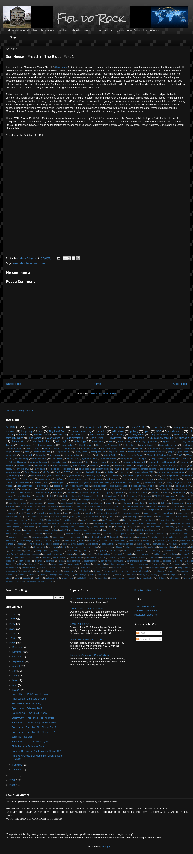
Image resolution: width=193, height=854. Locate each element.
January (17, 769)
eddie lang (14, 475)
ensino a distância (34, 544)
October (17, 656)
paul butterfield (73, 561)
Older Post (180, 383)
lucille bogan (149, 489)
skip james (184, 448)
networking (97, 510)
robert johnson (136, 438)
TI (141, 527)
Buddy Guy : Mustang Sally (26, 703)
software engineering (130, 513)
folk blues (173, 544)
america (27, 530)
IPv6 (52, 496)
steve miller (124, 571)
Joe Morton (94, 520)
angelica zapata (41, 530)
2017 (12, 619)
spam (147, 431)
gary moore (37, 475)
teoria (92, 575)
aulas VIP (64, 530)
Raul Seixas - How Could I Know (29, 713)
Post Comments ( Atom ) (104, 393)
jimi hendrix (184, 451)
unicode (26, 578)
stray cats (172, 571)
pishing (134, 431)
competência (58, 537)
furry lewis (77, 462)
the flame (87, 455)
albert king (130, 445)
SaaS (180, 455)
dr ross (82, 540)
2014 (12, 633)
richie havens (54, 513)
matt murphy (69, 510)
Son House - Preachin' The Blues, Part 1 (33, 732)
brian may (133, 500)
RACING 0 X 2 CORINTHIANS (86, 608)
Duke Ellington (32, 472)
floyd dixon (152, 503)
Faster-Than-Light (23, 496)
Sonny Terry (81, 451)
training (154, 575)
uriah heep (38, 578)
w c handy (188, 458)
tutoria (8, 578)
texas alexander (88, 448)
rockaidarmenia (28, 568)
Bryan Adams (11, 520)
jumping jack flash (158, 506)
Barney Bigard (132, 517)
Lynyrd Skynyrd (148, 520)
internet (116, 506)
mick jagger (84, 510)
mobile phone (159, 554)
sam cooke (117, 568)
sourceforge (69, 571)
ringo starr (119, 492)
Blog (13, 37)
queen (30, 513)
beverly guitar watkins (89, 500)
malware (10, 431)
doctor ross (70, 540)
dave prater (115, 537)
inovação (140, 547)
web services (179, 492)
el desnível (159, 540)
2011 (12, 775)
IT (58, 496)
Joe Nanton (107, 520)
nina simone (44, 479)
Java (83, 520)
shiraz (171, 568)
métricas (45, 558)
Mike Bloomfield (24, 486)
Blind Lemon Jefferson (132, 455)
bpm (152, 486)
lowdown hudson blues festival (177, 551)
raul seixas (117, 427)
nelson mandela (59, 558)
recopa (106, 492)
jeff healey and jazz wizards (135, 506)
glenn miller (32, 506)
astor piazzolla (98, 451)
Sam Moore (132, 496)
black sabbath (99, 486)
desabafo (155, 537)
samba (144, 492)
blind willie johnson (168, 445)
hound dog (66, 506)
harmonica (167, 465)
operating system (182, 558)
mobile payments (142, 554)
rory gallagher (168, 448)
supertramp (185, 571)
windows (9, 581)
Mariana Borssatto (166, 520)
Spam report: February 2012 (27, 708)
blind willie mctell (59, 462)
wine (27, 451)
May (15, 680)
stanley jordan (83, 571)
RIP (110, 441)
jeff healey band (131, 489)
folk (25, 475)
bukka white (134, 451)
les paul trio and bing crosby (163, 462)
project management (77, 479)
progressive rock (159, 434)
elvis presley (117, 434)
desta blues (185, 537)
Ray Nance (151, 523)
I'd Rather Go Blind (122, 482)
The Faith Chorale (153, 527)
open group (110, 510)
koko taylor (62, 441)
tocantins (119, 575)
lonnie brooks (85, 468)
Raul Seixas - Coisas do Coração (29, 741)
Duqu (33, 520)
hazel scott (53, 547)
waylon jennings (117, 578)
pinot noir (179, 561)
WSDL (180, 527)
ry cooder (76, 513)
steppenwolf (110, 571)
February (17, 764)
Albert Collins (110, 455)
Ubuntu (77, 472)
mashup (69, 554)
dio (116, 503)
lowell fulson (11, 554)
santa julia (130, 568)
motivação (33, 558)
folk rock (164, 503)
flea (147, 544)
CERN (37, 482)
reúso (187, 564)
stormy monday (71, 455)
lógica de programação (30, 554)
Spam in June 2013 (80, 624)
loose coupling (153, 551)
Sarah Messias (43, 527)
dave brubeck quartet (96, 537)
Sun (127, 527)
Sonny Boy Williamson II (108, 445)
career (129, 465)
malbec (118, 468)
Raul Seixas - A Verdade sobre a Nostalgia (93, 598)
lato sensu (127, 551)
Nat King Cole (20, 523)
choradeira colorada (17, 503)
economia (103, 540)
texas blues (158, 427)
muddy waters (175, 431)
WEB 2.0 (158, 496)
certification (162, 534)
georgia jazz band (56, 475)
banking (73, 500)
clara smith (11, 489)
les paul (139, 448)
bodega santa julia (14, 534)
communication (36, 503)
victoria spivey (24, 465)
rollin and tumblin (51, 448)
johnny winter (137, 434)
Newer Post (13, 383)
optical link (10, 561)
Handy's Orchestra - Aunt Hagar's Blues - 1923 (37, 751)
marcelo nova (55, 510)
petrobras (167, 561)
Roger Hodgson (12, 527)
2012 (12, 643)
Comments (143, 639)
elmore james (25, 445)
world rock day (92, 517)
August (16, 666)
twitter (17, 578)
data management (76, 537)
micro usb (118, 554)
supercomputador (13, 517)
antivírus (94, 465)
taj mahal (174, 479)
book (27, 534)
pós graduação (73, 564)
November (18, 651)
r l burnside (152, 448)
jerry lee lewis (23, 468)
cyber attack (56, 458)
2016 (12, 624)
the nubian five (104, 575)
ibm (87, 462)
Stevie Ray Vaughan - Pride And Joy (89, 655)
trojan (166, 492)
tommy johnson (13, 472)
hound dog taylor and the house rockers (92, 506)
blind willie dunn (92, 472)
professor (44, 564)
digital (37, 540)
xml (50, 581)
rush (67, 568)
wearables (132, 578)
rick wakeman (12, 568)
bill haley (130, 530)
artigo (54, 530)
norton (102, 558)
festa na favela (108, 544)
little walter (41, 455)
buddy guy (61, 434)
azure (64, 500)
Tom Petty (169, 527)
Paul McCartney (100, 523)
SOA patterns (110, 496)
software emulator (52, 571)
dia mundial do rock (154, 451)
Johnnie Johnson (38, 462)
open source (32, 448)
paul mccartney (90, 561)
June (15, 675)
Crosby (24, 520)
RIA (126, 523)
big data (119, 530)
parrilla (60, 561)
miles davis (24, 492)
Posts (140, 633)
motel (8, 558)
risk (66, 513)
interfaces (151, 547)
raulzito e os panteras (116, 564)
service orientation (157, 568)
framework (185, 544)
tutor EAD (185, 575)
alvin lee (31, 500)
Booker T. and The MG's (17, 482)
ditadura (47, 540)
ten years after (31, 517)
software (162, 479)
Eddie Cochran (52, 520)
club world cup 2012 (143, 472)
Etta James (35, 438)
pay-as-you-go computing (112, 561)
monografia (185, 554)
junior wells (11, 455)
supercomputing (168, 468)
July (14, 670)
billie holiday (22, 458)
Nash (8, 523)
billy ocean (166, 530)
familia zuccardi (77, 544)
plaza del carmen (170, 510)
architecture (53, 438)
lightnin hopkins (89, 458)
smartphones (11, 571)
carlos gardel (120, 534)
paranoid (50, 561)
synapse (21, 575)
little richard (26, 455)
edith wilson (134, 540)
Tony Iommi (146, 496)
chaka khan (175, 534)
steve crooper (184, 513)
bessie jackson (61, 486)
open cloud (154, 558)
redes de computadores (139, 564)
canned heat (164, 486)
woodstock (78, 434)
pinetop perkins (148, 468)
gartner (17, 547)
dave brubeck (67, 503)
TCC (135, 527)
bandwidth (95, 530)
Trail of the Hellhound (145, 606)
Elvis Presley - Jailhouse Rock (28, 746)
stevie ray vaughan (46, 445)
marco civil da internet (52, 554)
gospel (171, 451)
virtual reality (67, 578)
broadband (145, 500)
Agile (104, 517)
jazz (75, 427)
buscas (59, 534)
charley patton (18, 441)
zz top (187, 479)
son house (39, 263)
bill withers (107, 500)
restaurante (96, 479)
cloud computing (82, 431)
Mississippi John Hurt (161, 438)
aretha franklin (147, 445)
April (15, 685)
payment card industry (137, 561)
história (119, 547)
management (27, 510)
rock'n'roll (138, 427)
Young (8, 530)
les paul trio (72, 458)
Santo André (28, 527)
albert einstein (184, 496)
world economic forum (36, 581)
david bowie (128, 537)
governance (74, 475)
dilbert (108, 503)
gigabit (21, 506)
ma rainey (55, 455)
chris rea (12, 537)
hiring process (106, 547)
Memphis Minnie (63, 451)
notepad (112, 558)
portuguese (31, 564)
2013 (12, 638)
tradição (143, 575)
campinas (172, 500)
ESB (46, 482)
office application (138, 558)
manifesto (41, 510)
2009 (12, 785)
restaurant (177, 564)
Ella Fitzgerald (59, 482)
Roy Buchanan (42, 434)
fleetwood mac (159, 544)
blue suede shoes (118, 486)
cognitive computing (40, 537)
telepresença (80, 575)
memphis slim (127, 458)
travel (163, 575)
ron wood (132, 492)
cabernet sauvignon (92, 534)
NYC (188, 520)
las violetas (115, 551)
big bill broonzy (169, 441)
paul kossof (131, 468)
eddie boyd (126, 503)
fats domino (93, 544)
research (40, 513)
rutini (75, 568)
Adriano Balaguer (17, 462)
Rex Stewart (165, 523)
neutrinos (57, 492)
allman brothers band (15, 500)
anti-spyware (43, 500)
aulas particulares (80, 530)
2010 (12, 780)
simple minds (184, 568)
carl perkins (141, 465)
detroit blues (11, 540)
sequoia (142, 568)
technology (80, 441)
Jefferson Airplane (153, 482)
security (101, 431)
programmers (57, 564)
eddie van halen (118, 540)
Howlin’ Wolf (115, 438)
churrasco (24, 537)
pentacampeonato (151, 510)
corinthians (56, 427)
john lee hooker (41, 441)
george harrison (94, 489)
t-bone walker (67, 445)
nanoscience (28, 479)
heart (63, 547)
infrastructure (112, 475)
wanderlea (102, 578)
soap (38, 571)
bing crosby (120, 500)
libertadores (68, 468)
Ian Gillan (67, 520)
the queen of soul (109, 448)
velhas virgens (52, 578)
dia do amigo (25, 540)
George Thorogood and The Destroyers (89, 482)
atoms (55, 500)
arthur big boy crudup (146, 441)
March (16, 689)
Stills (110, 527)
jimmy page (39, 468)
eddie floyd (139, 503)
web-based (162, 578)
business (117, 465)
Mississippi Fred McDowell (160, 455)
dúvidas (91, 540)
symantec (10, 575)
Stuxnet (118, 527)
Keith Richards (42, 465)
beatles (105, 465)
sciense (125, 479)
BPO (120, 517)
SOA (158, 431)
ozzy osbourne (25, 561)
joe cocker (54, 468)
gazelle (27, 547)
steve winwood (157, 571)
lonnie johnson (97, 434)
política (20, 564)
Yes (188, 527)
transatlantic (173, 458)
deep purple (55, 489)
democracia (142, 537)
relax (167, 564)
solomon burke (150, 513)
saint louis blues (14, 438)
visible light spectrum (85, 578)
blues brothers (39, 458)
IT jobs (65, 496)
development (96, 503)
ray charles (157, 458)
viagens (9, 465)
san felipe (89, 513)
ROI (133, 523)
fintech (139, 544)
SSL (122, 496)
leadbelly (114, 462)
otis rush (122, 510)
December (18, 647)
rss (60, 568)
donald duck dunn (73, 489)
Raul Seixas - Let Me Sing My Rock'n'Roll (34, 722)
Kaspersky (26, 431)
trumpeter (173, 575)
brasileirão (37, 534)
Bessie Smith (96, 438)
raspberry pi (98, 564)
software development (107, 513)
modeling (173, 554)
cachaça (107, 534)
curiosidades (52, 503)
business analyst (73, 534)
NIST (180, 520)
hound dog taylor (93, 475)
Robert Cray (124, 441)
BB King (23, 434)
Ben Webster (148, 517)
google (44, 506)
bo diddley (110, 472)
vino (98, 455)
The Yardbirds (43, 486)
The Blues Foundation (146, 610)
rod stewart (112, 479)
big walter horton (80, 486)
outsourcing (135, 510)
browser (48, 534)
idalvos (129, 547)
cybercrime (15, 448)
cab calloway (159, 500)
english (20, 544)
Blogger (106, 846)
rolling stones (181, 434)
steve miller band (140, 571)
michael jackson (103, 554)
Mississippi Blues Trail (146, 614)
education (147, 540)
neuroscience (76, 558)
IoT (76, 520)
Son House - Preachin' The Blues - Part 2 (34, 727)
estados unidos (52, 544)
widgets (186, 578)
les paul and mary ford (134, 462)
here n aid (74, 547)
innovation (128, 475)
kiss (92, 551)
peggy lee (154, 561)
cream (41, 489)
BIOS (112, 517)
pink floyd (71, 492)
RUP (141, 523)
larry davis (101, 551)
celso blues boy (182, 486)
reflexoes (158, 564)
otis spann (143, 458)
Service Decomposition (64, 527)
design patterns (169, 537)
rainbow (86, 564)
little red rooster (109, 458)
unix (72, 517)
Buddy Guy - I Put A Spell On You (30, 694)
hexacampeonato (89, 547)
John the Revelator (22, 736)
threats (44, 517)
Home (97, 383)
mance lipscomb (170, 475)
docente (58, 540)
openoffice (166, 558)
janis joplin (181, 465)
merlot (79, 554)
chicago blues (180, 427)
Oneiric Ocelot (76, 523)
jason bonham (15, 551)
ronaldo (42, 568)
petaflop (59, 479)
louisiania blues (103, 468)
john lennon (143, 475)
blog (188, 530)
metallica (89, 554)
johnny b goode (42, 551)
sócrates (32, 575)
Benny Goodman (164, 517)
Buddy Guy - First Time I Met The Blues (33, 717)
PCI (88, 523)
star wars (97, 571)
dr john (154, 465)
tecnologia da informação (60, 575)
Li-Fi (118, 520)
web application (146, 578)
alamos (18, 530)
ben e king (107, 530)
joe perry (28, 551)
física (8, 547)
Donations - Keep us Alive (20, 410)
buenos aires (186, 438)
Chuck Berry (85, 445)
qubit (21, 513)
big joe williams (116, 451)
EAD (41, 520)
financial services (125, 544)
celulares (149, 534)
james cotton (112, 489)
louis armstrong (74, 438)
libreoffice (140, 551)
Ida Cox (47, 472)
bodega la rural (138, 486)
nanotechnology (41, 492)
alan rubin (170, 496)
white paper (175, 578)
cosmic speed (27, 489)
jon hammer (72, 551)
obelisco (123, 558)
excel (65, 544)
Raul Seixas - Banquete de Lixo (29, 698)
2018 (12, 614)
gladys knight (39, 547)
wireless (20, 581)
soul (41, 431)
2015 (12, 628)
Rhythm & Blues (58, 431)
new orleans (90, 558)
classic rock (94, 427)
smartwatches (27, 571)
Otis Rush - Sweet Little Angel (86, 639)
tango (8, 451)
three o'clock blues (58, 517)
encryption (172, 540)
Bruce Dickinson (183, 517)
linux (155, 475)
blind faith (179, 530)
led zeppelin (174, 506)
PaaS (57, 472)
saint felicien (86, 568)
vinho (18, 451)
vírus (80, 517)
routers (52, 568)
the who (155, 492)
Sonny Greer (98, 527)
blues (16, 263)
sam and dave (102, 568)
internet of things (166, 547)
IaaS (138, 482)
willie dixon (118, 431)
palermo (39, 561)
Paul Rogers (116, 523)
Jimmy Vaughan (174, 482)
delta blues (26, 263)
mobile (129, 554)
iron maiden (182, 547)
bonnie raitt (124, 472)
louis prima (13, 510)
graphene (54, 506)
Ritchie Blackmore (182, 523)
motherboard (19, 558)
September (18, 661)
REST (67, 472)
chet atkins (188, 534)
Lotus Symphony (130, 520)
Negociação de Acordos (56, 523)
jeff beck (127, 448)
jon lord (84, 551)
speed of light (167, 513)
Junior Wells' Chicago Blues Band (86, 496)
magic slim (165, 489)
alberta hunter (79, 465)
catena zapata (136, 534)
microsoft (185, 462)
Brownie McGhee (41, 451)
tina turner (185, 468)
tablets (42, 575)
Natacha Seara (36, 523)
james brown (99, 462)
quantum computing (89, 492)
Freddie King (40, 496)
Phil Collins (97, 441)
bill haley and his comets (147, 530)
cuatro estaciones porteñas (170, 472)
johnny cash (58, 551)
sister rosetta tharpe (143, 479)
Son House (61, 67)
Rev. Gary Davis (61, 465)
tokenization (131, 575)
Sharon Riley (83, 527)
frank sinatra (177, 503)
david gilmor (82, 503)
